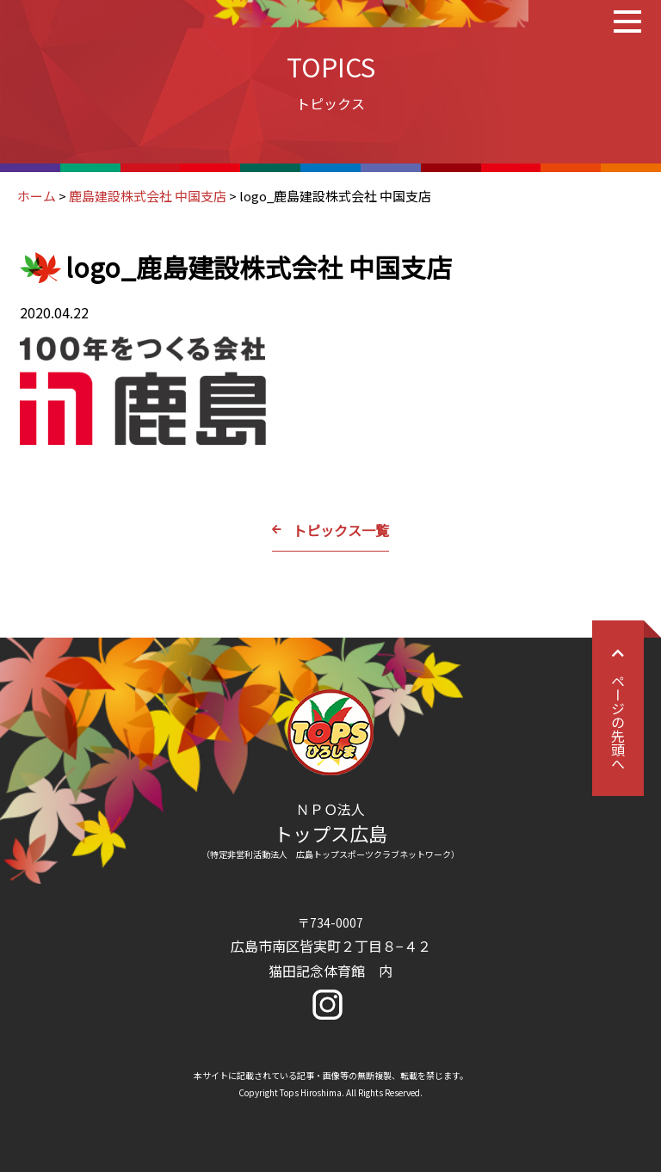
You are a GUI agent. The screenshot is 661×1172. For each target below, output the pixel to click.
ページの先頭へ (618, 708)
